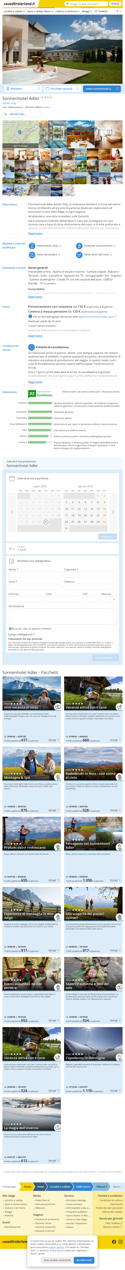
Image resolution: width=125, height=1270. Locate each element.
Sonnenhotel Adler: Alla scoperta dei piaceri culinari (93, 920)
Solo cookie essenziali (57, 1260)
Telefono (69, 581)
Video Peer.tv (42, 1200)
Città (48, 594)
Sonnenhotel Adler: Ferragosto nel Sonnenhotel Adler (93, 850)
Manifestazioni (13, 1226)
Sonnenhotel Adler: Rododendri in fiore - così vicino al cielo (93, 780)
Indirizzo (14, 594)
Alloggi (85, 11)
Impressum (116, 1204)
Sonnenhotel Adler (21, 98)
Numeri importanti (76, 1223)
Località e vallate (13, 11)
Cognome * (71, 569)
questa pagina (56, 1247)
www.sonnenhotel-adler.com (103, 88)
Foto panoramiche (45, 1204)
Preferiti (100, 11)
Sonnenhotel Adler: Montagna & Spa (31, 780)
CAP (85, 594)
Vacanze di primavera (47, 1219)
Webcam (40, 1207)
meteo (69, 1227)
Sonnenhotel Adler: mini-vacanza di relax (31, 710)
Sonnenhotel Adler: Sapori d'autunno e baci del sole (93, 990)
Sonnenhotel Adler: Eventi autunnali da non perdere (31, 990)
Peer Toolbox (114, 1223)
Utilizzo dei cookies (112, 1211)
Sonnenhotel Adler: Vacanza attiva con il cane (93, 710)
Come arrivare (74, 1204)
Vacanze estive (43, 1223)
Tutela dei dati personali (109, 1207)
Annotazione (16, 606)
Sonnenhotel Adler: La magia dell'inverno (31, 1130)
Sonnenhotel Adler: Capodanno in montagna (93, 1060)
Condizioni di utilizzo (111, 1200)
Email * (13, 581)
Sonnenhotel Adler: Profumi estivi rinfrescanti (31, 850)
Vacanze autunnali (45, 1226)
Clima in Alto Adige (76, 1219)
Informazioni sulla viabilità (79, 1207)
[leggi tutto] (35, 233)
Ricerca (115, 3)
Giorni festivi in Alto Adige (79, 1215)
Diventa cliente (113, 1227)
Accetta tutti (84, 1260)
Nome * (13, 569)
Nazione (106, 594)
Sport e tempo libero (39, 11)
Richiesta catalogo (76, 1200)
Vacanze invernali (45, 1230)
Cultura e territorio (66, 11)
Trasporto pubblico (76, 1211)
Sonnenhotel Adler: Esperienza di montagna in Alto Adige (31, 920)
